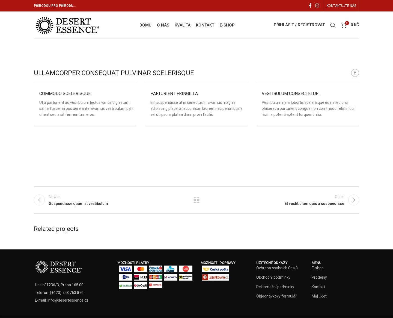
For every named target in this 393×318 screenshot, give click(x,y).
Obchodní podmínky (273, 277)
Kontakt (318, 287)
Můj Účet (319, 296)
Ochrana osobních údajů (277, 268)
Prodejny (319, 277)
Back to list (196, 200)
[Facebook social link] (310, 5)
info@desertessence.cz (67, 300)
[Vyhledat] (332, 25)
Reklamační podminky (275, 287)
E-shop (318, 268)
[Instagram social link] (317, 5)
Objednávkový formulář (276, 296)
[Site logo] (67, 24)
